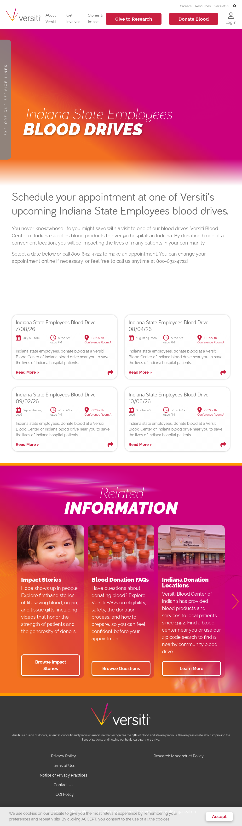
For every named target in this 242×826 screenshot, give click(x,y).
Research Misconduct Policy (179, 756)
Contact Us (63, 785)
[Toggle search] (234, 6)
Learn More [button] (191, 668)
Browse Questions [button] (121, 668)
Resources (203, 6)
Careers (185, 6)
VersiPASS (221, 6)
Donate (194, 19)
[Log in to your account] (230, 16)
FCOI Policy (63, 794)
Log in (230, 22)
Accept (219, 816)
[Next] (232, 601)
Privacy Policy (63, 756)
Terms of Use (63, 765)
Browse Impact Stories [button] (50, 665)
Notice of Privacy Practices (63, 775)
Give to (133, 19)
